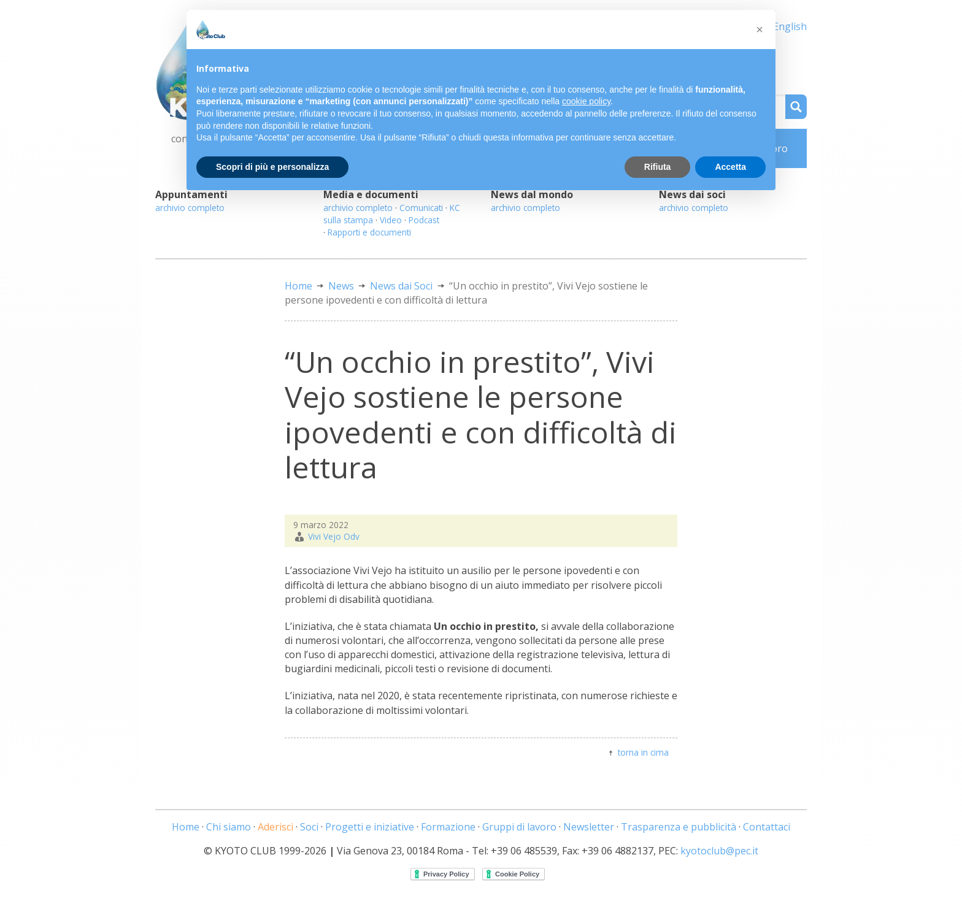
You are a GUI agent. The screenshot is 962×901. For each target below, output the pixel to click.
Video (391, 220)
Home (298, 286)
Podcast (424, 220)
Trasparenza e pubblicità (678, 827)
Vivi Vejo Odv (334, 536)
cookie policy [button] (586, 101)
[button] (759, 29)
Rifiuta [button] (657, 167)
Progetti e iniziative (369, 827)
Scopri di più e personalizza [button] (272, 167)
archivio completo (190, 207)
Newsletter (588, 827)
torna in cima (643, 752)
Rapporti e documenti (369, 232)
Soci (309, 827)
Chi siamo (228, 827)
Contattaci (766, 827)
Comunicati (421, 207)
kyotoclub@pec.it (719, 850)
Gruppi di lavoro (519, 827)
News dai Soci (401, 286)
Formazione (448, 827)
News (341, 286)
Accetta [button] (730, 167)
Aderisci (275, 827)
